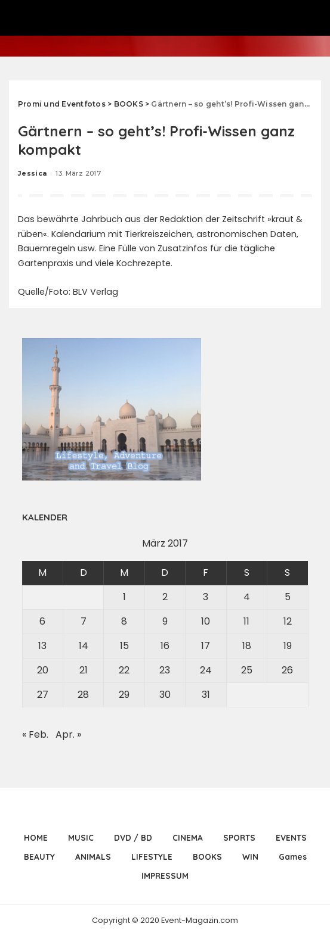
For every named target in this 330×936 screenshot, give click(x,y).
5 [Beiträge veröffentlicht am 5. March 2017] (288, 597)
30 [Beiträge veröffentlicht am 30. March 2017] (165, 694)
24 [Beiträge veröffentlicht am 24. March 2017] (206, 670)
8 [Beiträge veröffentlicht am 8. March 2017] (124, 621)
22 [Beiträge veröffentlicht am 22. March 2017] (124, 670)
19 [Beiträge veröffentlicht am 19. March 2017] (287, 646)
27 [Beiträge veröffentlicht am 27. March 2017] (42, 694)
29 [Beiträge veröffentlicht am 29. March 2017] (124, 694)
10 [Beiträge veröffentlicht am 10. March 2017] (205, 621)
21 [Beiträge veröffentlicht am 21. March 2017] (83, 670)
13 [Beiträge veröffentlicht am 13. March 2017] (42, 646)
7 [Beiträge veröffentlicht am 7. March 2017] (84, 621)
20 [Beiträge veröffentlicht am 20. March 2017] (42, 670)
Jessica (32, 173)
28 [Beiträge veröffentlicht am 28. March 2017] (83, 694)
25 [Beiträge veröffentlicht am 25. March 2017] (246, 670)
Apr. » (68, 734)
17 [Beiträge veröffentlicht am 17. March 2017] (205, 646)
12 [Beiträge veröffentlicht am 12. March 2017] (287, 621)
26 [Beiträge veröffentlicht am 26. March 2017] (287, 670)
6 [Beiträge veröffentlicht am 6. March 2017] (42, 621)
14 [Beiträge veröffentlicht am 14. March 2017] (83, 646)
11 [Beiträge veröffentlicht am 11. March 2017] (246, 621)
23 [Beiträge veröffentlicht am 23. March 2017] (164, 670)
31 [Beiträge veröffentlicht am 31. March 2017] (206, 694)
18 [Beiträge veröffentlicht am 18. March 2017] (246, 646)
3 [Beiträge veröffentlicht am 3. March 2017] (205, 597)
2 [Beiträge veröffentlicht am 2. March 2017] (165, 597)
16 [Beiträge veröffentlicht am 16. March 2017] (165, 646)
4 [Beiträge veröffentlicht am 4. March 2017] (246, 597)
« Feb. (35, 734)
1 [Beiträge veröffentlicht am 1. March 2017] (124, 597)
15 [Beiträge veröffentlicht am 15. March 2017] (124, 646)
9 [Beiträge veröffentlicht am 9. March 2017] (165, 621)
